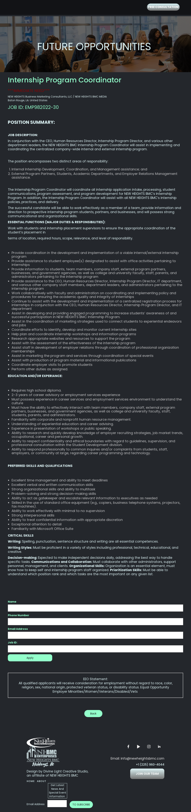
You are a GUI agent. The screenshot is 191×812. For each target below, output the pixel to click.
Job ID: (12, 642)
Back (93, 713)
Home (31, 781)
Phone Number (18, 615)
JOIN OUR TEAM (147, 774)
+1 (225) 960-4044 (150, 765)
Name (12, 602)
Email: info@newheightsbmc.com (137, 758)
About (41, 781)
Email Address (18, 629)
